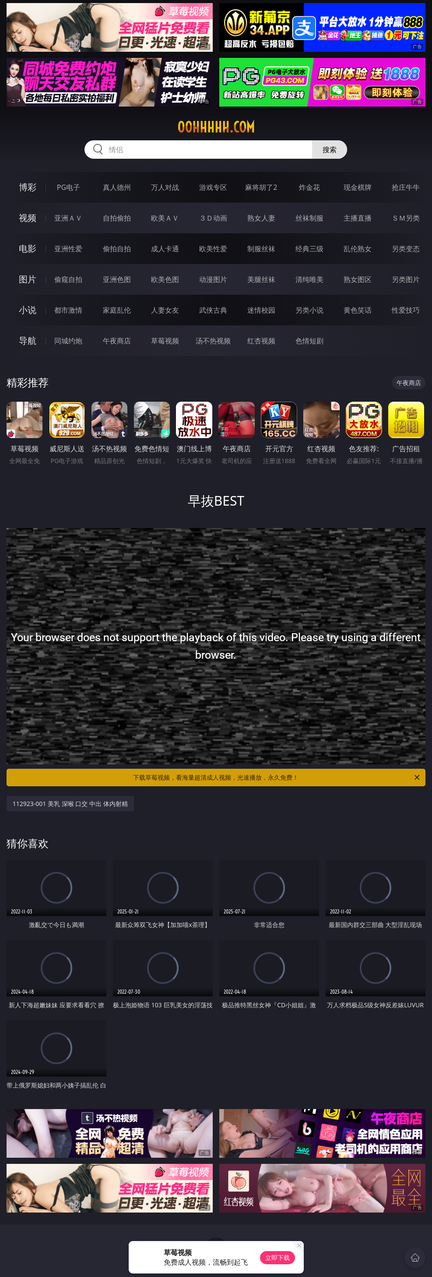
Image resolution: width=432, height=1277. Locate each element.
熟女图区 (358, 279)
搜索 (330, 149)
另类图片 (406, 279)
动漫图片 (213, 279)
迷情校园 (261, 310)
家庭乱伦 (117, 310)
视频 (27, 218)
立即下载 (277, 1257)
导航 (27, 340)
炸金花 (309, 187)
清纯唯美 (309, 279)
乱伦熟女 (358, 248)
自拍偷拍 (117, 218)
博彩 (27, 187)
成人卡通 (165, 248)
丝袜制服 (309, 218)
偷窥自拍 (68, 279)
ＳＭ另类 (406, 218)
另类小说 (309, 310)
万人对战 (165, 187)
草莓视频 (165, 341)
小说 (27, 310)
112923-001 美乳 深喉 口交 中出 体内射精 (70, 803)
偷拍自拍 (117, 248)
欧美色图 (165, 279)
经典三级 (309, 248)
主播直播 (358, 218)
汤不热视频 (213, 341)
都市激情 (68, 310)
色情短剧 (309, 341)
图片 (27, 279)
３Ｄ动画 (213, 218)
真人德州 (117, 187)
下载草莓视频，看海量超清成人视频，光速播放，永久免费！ (277, 777)
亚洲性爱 (68, 248)
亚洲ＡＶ (68, 218)
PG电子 (68, 187)
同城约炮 (68, 341)
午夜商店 (117, 341)
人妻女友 (165, 310)
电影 (27, 248)
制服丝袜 (261, 248)
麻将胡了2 (261, 187)
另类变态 (406, 248)
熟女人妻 (261, 218)
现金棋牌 (358, 187)
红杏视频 (261, 341)
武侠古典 (213, 310)
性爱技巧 (406, 310)
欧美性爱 (213, 248)
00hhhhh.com (216, 127)
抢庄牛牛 (406, 187)
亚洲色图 (117, 279)
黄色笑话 (358, 310)
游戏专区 (213, 187)
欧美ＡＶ (165, 218)
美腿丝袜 (261, 279)
